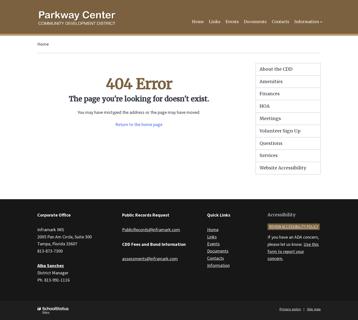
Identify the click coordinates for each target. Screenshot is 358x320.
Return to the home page (138, 124)
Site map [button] (314, 309)
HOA (265, 106)
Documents (217, 251)
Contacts (215, 258)
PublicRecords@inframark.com (151, 229)
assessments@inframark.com (150, 258)
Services (269, 155)
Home (43, 44)
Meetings (270, 118)
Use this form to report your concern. (293, 251)
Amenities (271, 81)
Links (212, 237)
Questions (271, 143)
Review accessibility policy (293, 226)
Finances (270, 93)
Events (213, 244)
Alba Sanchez (50, 265)
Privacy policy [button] (290, 309)
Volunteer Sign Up (280, 131)
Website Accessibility (283, 168)
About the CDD (276, 69)
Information (218, 265)
